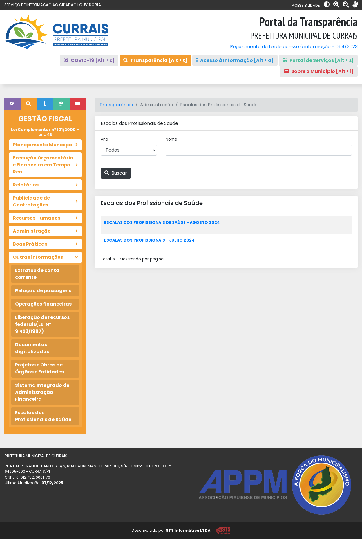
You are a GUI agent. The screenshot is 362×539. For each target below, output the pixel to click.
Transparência (116, 104)
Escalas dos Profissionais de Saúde (43, 416)
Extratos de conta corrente (37, 274)
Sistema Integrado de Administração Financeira (42, 392)
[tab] (12, 104)
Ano (104, 139)
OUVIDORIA (90, 4)
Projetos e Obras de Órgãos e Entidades (39, 368)
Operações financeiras (43, 304)
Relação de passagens (43, 290)
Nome (171, 139)
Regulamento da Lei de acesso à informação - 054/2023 (294, 46)
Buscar (115, 173)
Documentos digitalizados (32, 348)
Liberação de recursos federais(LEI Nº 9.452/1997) (42, 324)
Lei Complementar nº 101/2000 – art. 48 (45, 132)
